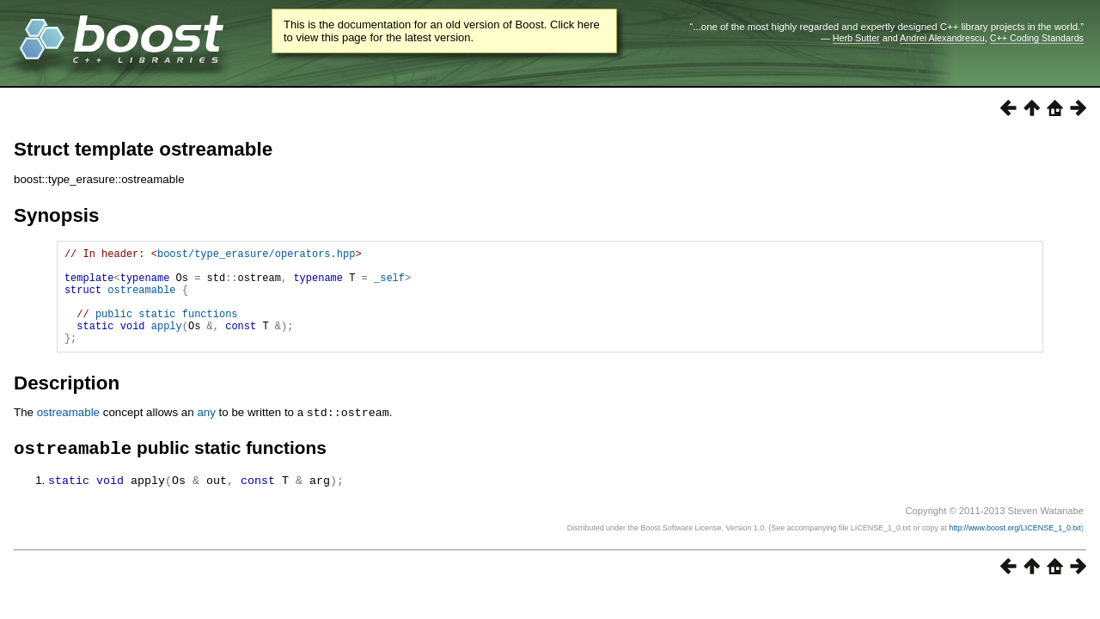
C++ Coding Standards (1037, 38)
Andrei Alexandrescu (942, 38)
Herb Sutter (856, 38)
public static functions (166, 329)
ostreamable (141, 299)
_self (389, 285)
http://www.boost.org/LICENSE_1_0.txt (1015, 549)
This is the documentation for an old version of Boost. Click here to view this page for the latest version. (442, 31)
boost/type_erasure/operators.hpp (256, 255)
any (206, 432)
